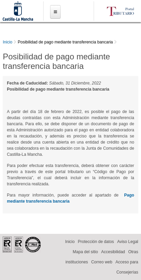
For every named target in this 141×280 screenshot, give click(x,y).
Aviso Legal (127, 241)
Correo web (101, 262)
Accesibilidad (113, 251)
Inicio (7, 42)
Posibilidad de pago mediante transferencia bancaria (65, 42)
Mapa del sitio (85, 251)
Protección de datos (96, 241)
